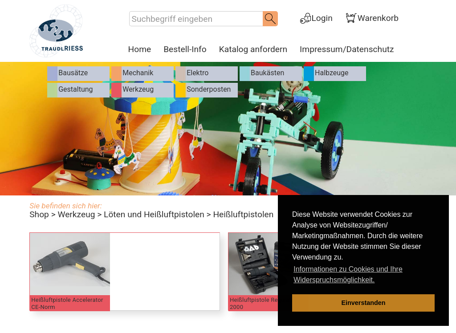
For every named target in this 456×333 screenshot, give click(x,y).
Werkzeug (76, 214)
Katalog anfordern (253, 49)
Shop (39, 214)
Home (139, 49)
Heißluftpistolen (243, 214)
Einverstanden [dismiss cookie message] (363, 302)
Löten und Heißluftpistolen (154, 214)
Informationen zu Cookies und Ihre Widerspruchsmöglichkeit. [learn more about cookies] (348, 274)
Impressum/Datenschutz (347, 49)
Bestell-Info (185, 49)
